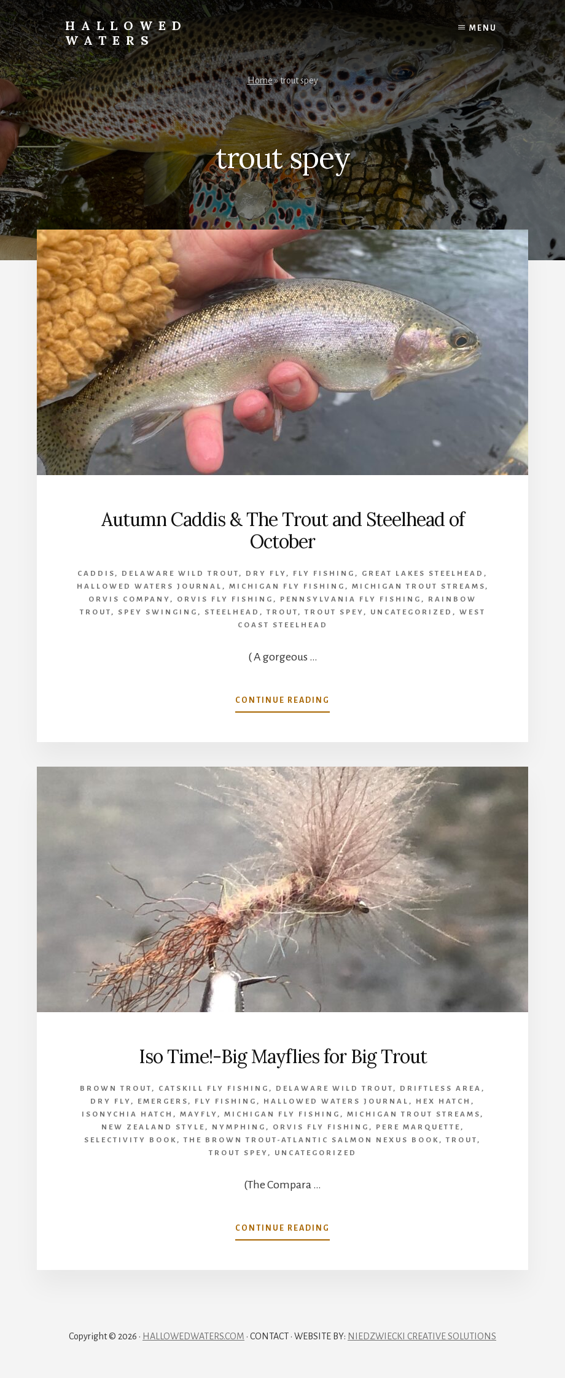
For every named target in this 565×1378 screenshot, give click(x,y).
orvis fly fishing (225, 599)
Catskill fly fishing (213, 1089)
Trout (282, 612)
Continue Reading (282, 703)
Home (260, 80)
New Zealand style (153, 1127)
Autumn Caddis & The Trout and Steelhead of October (282, 530)
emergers (163, 1101)
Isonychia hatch (127, 1114)
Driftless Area (440, 1089)
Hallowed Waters (126, 33)
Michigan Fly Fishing (287, 586)
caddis (96, 574)
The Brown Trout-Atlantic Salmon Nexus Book (311, 1140)
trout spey (334, 612)
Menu (483, 28)
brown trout (116, 1089)
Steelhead (232, 612)
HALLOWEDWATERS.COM (193, 1336)
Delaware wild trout (180, 574)
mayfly (198, 1114)
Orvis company (129, 599)
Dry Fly (266, 574)
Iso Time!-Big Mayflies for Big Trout (283, 1056)
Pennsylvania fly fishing (350, 599)
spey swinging (158, 612)
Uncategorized (411, 612)
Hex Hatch (443, 1101)
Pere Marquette (418, 1127)
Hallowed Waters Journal (149, 586)
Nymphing (239, 1127)
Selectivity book (130, 1140)
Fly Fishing (324, 574)
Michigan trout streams (418, 586)
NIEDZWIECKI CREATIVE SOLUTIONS (422, 1336)
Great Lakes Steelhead (423, 574)
